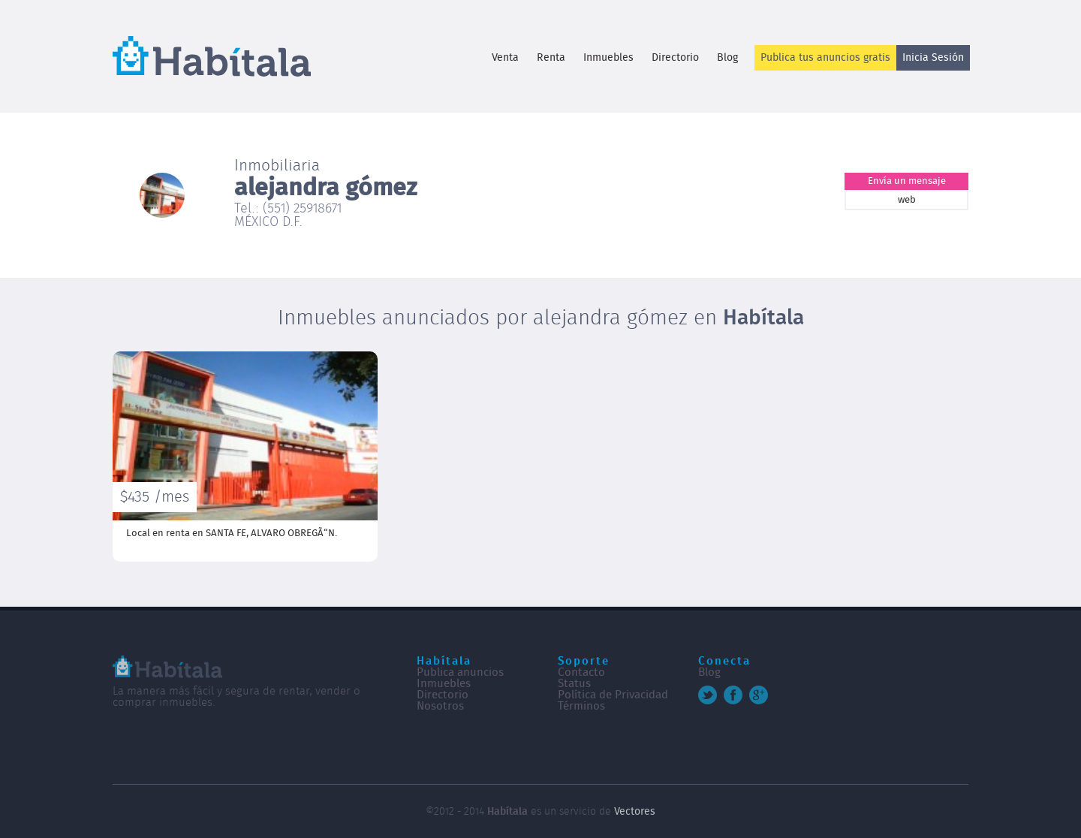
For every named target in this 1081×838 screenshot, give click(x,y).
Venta (505, 58)
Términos (581, 706)
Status (574, 683)
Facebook (733, 695)
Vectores (634, 811)
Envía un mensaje (907, 181)
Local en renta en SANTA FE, (231, 533)
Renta (551, 58)
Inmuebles (608, 58)
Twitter (707, 695)
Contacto (581, 672)
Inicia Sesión (933, 58)
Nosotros (440, 706)
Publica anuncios (460, 672)
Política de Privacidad (613, 695)
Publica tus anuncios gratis (825, 58)
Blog (727, 58)
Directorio (675, 58)
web (907, 200)
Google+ (758, 695)
